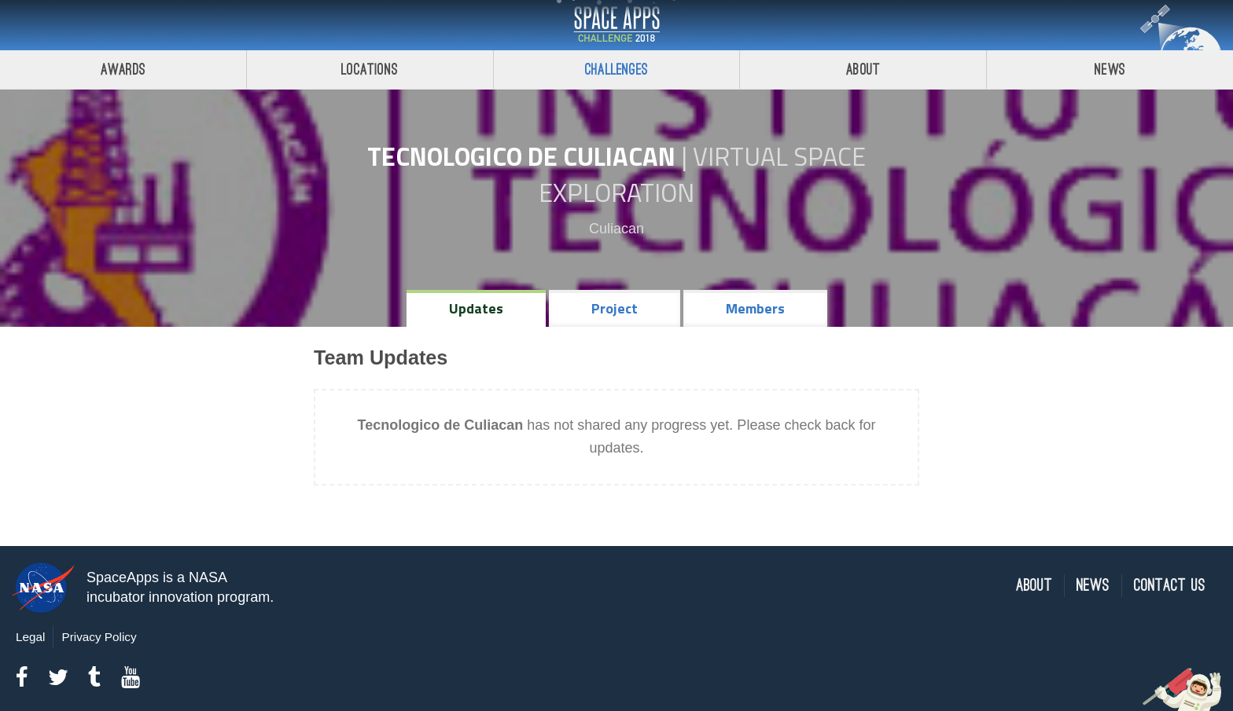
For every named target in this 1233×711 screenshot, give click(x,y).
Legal (30, 636)
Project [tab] (614, 308)
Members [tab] (755, 308)
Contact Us (1169, 585)
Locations (369, 69)
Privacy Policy (98, 636)
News (1110, 69)
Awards (123, 69)
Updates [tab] (476, 308)
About (863, 69)
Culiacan (616, 228)
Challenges (616, 69)
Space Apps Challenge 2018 (616, 25)
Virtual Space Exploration (702, 174)
